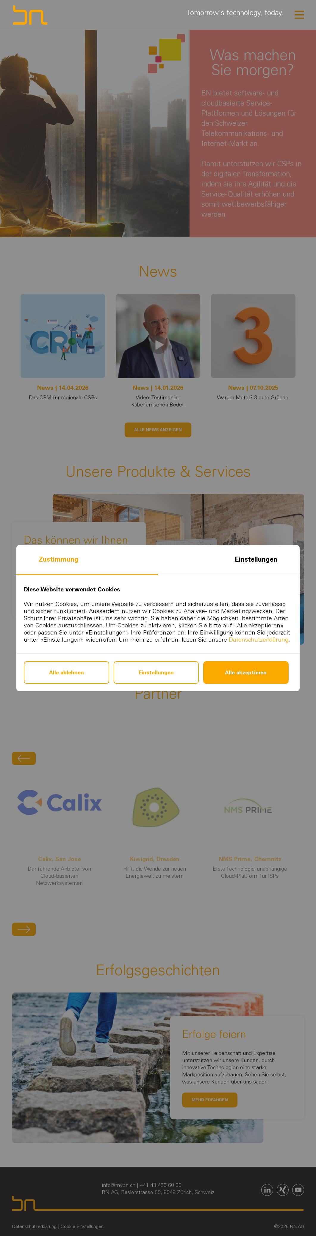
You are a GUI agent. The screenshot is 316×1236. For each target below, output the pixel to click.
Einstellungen (256, 559)
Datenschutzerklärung (258, 639)
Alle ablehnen (66, 672)
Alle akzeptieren (246, 672)
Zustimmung (59, 559)
